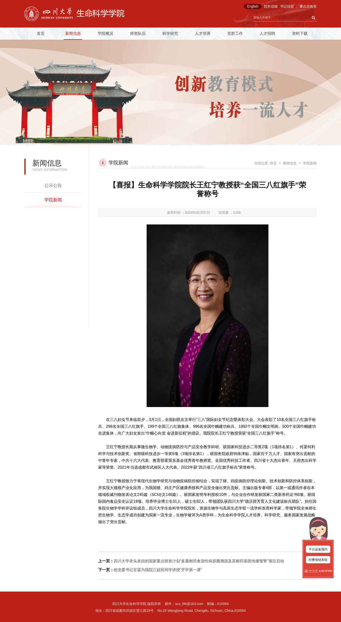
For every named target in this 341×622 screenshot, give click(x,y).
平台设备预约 (318, 549)
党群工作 (235, 33)
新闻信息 (73, 33)
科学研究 (170, 33)
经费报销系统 (318, 560)
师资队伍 (138, 33)
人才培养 (202, 33)
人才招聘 (267, 33)
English (252, 6)
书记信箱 (287, 6)
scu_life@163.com (189, 604)
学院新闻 (53, 199)
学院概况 (105, 33)
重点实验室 (308, 6)
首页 (41, 33)
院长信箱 (271, 6)
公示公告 (53, 185)
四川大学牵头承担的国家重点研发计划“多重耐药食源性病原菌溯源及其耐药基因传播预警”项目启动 (199, 561)
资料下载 (300, 33)
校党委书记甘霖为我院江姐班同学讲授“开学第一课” (158, 570)
